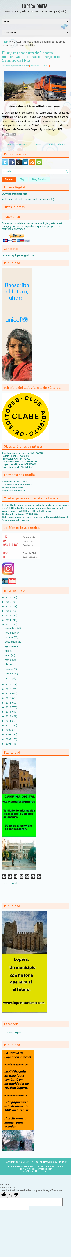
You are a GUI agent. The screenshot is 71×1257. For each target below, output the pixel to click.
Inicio (38, 144)
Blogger (62, 1162)
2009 (9, 730)
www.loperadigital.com (17, 65)
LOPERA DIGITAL (35, 6)
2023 (9, 611)
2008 (9, 734)
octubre (9, 637)
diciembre (10, 628)
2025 (9, 602)
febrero (9, 673)
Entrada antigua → (58, 144)
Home (6, 41)
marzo (8, 669)
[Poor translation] (14, 1195)
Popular (9, 179)
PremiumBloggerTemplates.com (35, 1169)
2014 (9, 707)
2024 (9, 606)
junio (8, 655)
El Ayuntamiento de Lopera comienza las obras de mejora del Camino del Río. (32, 56)
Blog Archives (39, 179)
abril (7, 664)
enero (8, 678)
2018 (9, 689)
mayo (8, 660)
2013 (9, 711)
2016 (9, 698)
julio (7, 651)
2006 (9, 743)
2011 (9, 721)
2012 (9, 716)
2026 (9, 597)
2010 (9, 725)
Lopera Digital (13, 1032)
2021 (9, 620)
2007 (9, 739)
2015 (9, 702)
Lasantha (58, 1166)
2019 (9, 684)
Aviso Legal (10, 883)
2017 (9, 693)
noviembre (11, 632)
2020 (9, 624)
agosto (9, 646)
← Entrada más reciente (16, 144)
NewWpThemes (25, 1166)
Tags (22, 179)
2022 (9, 615)
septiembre (11, 641)
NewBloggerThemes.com (36, 1171)
